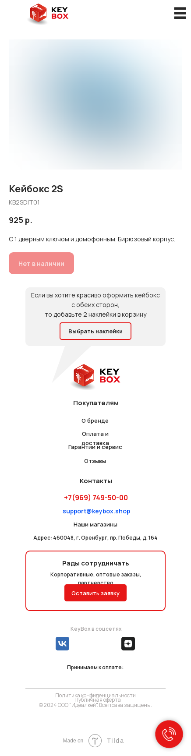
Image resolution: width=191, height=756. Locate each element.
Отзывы (95, 461)
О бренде (95, 420)
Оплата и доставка (95, 438)
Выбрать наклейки (95, 331)
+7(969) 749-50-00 (96, 497)
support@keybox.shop (96, 511)
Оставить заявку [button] (95, 593)
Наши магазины (95, 524)
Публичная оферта (97, 699)
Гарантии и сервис (95, 447)
